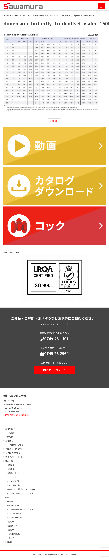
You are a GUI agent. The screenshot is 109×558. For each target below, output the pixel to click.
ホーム (8, 425)
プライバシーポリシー (14, 457)
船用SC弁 (12, 522)
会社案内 (9, 441)
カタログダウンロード (14, 453)
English (8, 542)
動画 (7, 497)
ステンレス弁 (14, 485)
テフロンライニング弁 (17, 505)
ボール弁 (12, 477)
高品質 (11, 433)
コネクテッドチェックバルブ (20, 493)
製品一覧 (9, 461)
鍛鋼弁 (11, 469)
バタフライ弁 (14, 481)
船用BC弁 (12, 526)
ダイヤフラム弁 (15, 518)
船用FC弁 (12, 530)
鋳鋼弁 (11, 465)
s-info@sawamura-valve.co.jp (17, 415)
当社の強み (10, 429)
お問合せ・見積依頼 (14, 449)
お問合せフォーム (54, 370)
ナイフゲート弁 (15, 514)
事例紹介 (9, 437)
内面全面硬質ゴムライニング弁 (21, 489)
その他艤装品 (14, 534)
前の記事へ (54, 121)
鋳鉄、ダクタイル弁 (16, 473)
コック (11, 538)
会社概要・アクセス (16, 445)
